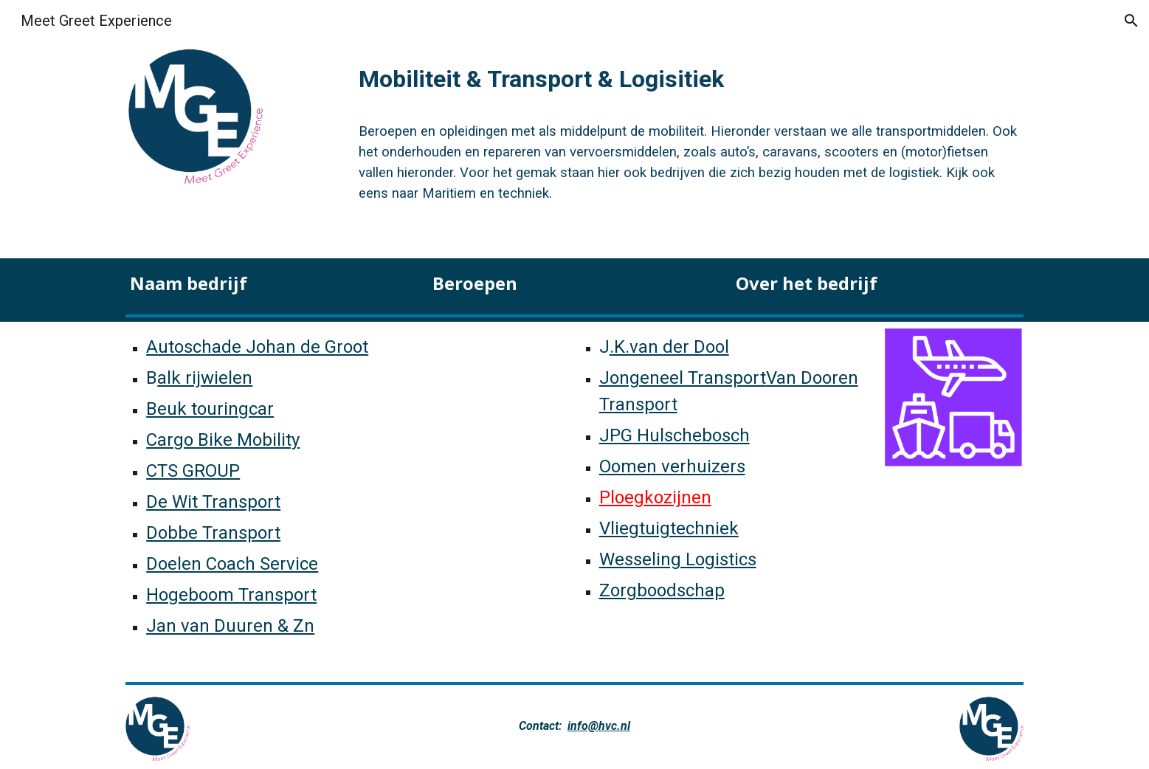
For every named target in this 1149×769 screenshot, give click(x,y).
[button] (1131, 20)
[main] (688, 74)
